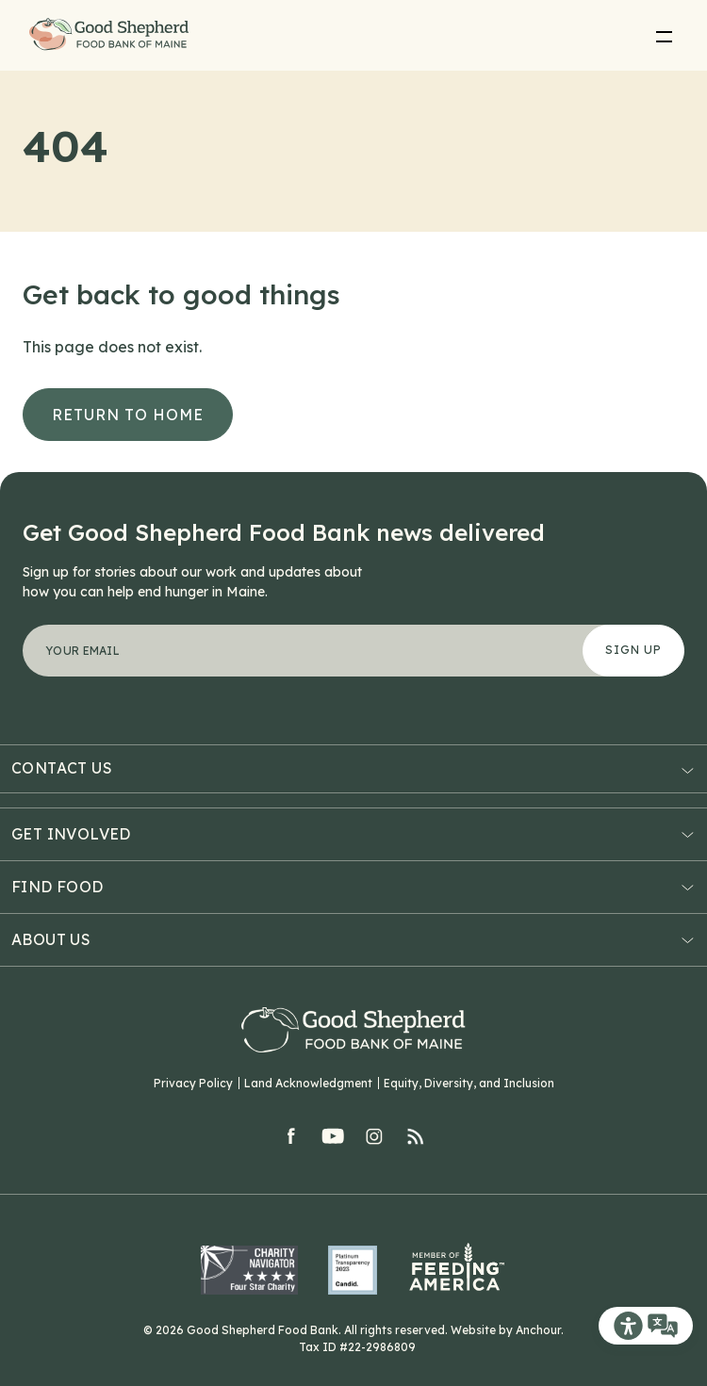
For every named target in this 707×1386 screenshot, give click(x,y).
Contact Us (61, 768)
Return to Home (128, 414)
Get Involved (71, 833)
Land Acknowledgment (308, 1083)
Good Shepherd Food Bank (112, 35)
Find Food (57, 886)
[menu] (664, 36)
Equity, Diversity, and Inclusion (469, 1083)
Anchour (538, 1330)
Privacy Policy (193, 1083)
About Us (50, 939)
